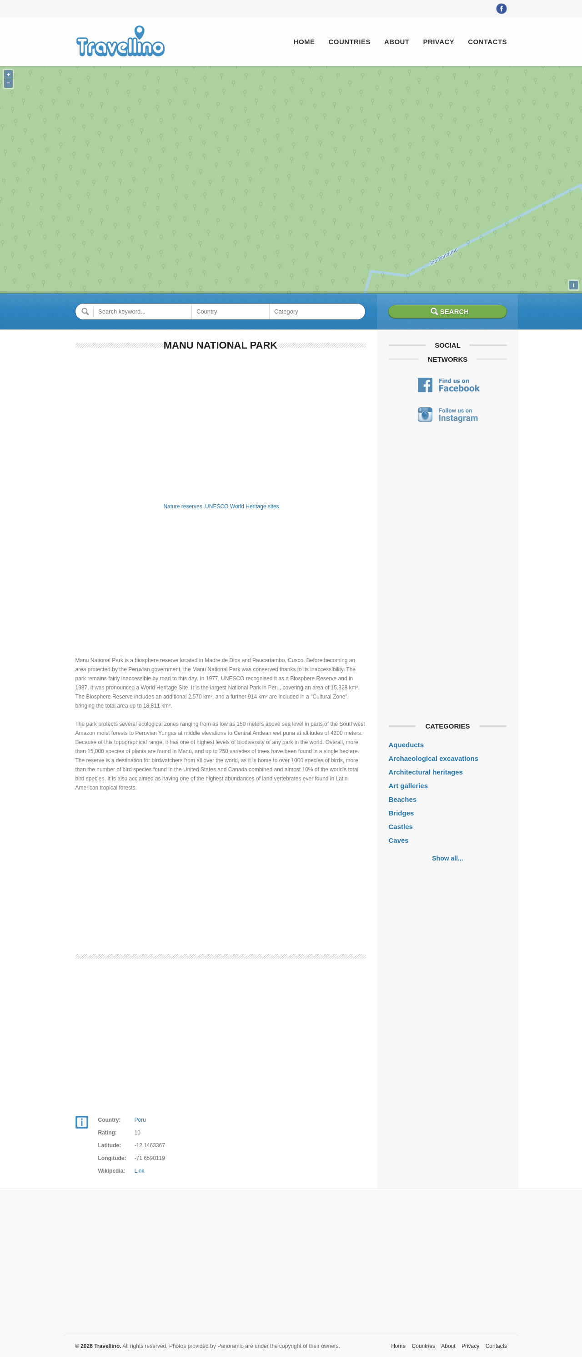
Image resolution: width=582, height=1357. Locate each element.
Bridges (401, 813)
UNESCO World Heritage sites (242, 506)
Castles (401, 826)
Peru (140, 1120)
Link (140, 1171)
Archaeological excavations (434, 758)
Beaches (403, 799)
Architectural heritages (426, 772)
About (397, 42)
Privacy (438, 42)
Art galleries (408, 786)
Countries (349, 42)
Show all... (447, 858)
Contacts (487, 42)
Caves (399, 840)
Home (304, 42)
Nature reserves (182, 506)
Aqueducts (406, 745)
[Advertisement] (220, 425)
